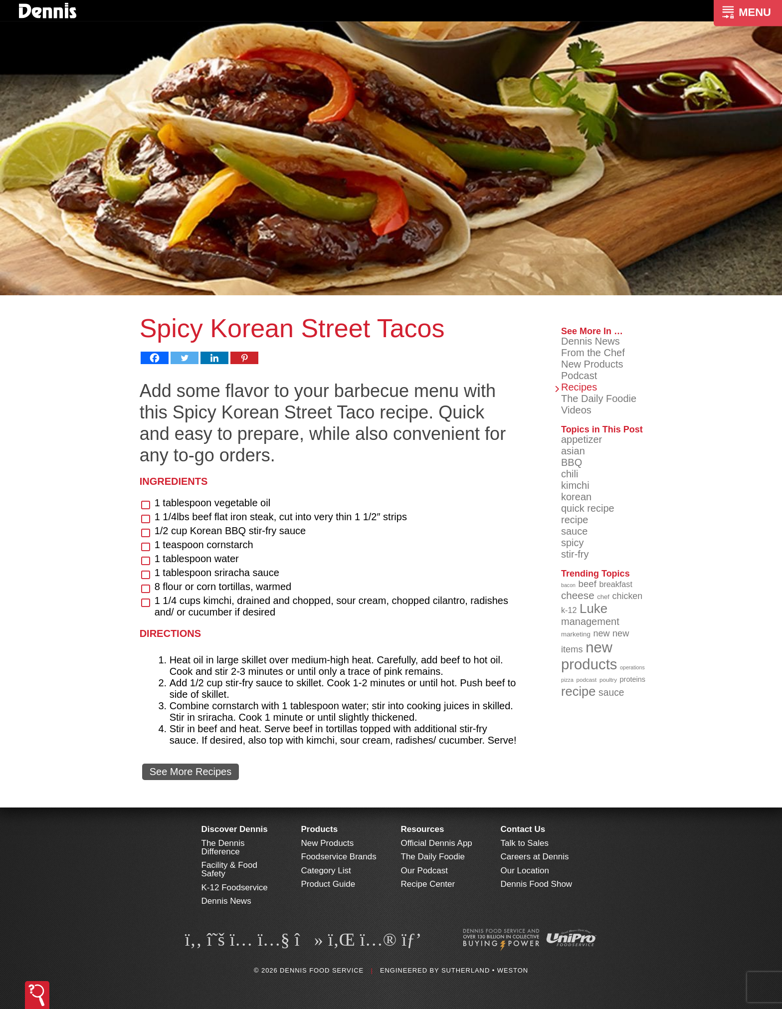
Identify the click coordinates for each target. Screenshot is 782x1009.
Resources (422, 829)
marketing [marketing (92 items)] (575, 634)
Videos (576, 409)
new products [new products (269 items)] (589, 655)
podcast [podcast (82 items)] (586, 679)
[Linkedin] (214, 358)
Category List (326, 870)
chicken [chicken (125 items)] (627, 596)
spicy (572, 542)
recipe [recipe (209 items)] (578, 691)
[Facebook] (155, 358)
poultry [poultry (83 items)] (608, 679)
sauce (574, 531)
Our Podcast (424, 870)
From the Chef (593, 352)
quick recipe (587, 508)
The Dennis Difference (223, 847)
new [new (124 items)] (601, 633)
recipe (574, 519)
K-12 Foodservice (234, 887)
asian (573, 450)
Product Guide (328, 884)
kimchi (575, 485)
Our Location (525, 870)
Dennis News (590, 341)
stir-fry (575, 554)
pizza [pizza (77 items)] (567, 680)
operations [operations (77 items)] (632, 667)
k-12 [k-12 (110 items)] (569, 609)
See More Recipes (191, 771)
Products (319, 829)
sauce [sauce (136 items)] (611, 692)
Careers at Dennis (535, 856)
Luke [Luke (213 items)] (593, 608)
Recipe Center (428, 884)
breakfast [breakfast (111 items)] (615, 584)
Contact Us (523, 829)
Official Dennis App (436, 843)
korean (576, 496)
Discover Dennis (234, 829)
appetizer (581, 439)
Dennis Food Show (537, 884)
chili (569, 473)
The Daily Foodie (598, 398)
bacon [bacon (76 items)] (568, 585)
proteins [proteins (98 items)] (632, 679)
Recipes (579, 387)
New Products (592, 364)
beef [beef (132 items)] (587, 584)
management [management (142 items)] (590, 621)
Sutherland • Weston (484, 970)
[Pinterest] (244, 358)
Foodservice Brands (339, 856)
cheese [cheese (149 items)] (577, 595)
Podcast (579, 375)
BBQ (571, 462)
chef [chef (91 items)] (603, 597)
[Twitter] (184, 358)
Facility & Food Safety (229, 869)
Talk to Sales (525, 843)
